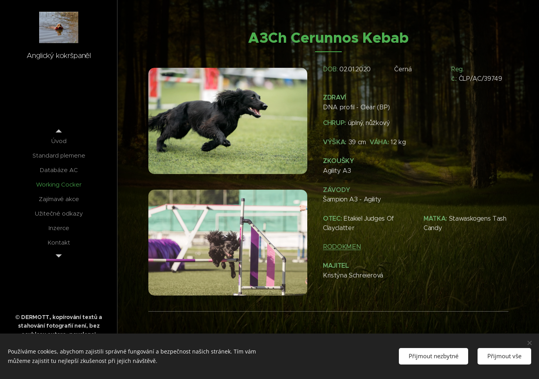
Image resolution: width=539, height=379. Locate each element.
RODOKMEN (342, 247)
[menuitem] (58, 140)
